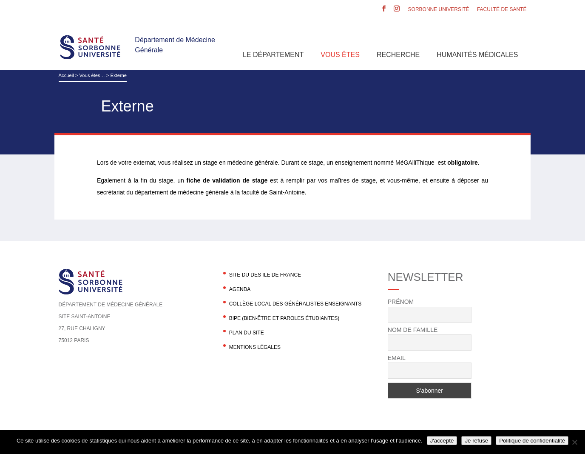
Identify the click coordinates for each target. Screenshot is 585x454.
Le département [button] (273, 54)
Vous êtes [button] (340, 54)
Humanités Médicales (477, 54)
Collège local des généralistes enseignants (295, 304)
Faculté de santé (501, 9)
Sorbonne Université (438, 9)
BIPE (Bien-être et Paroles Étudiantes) (284, 318)
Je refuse (476, 440)
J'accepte (442, 440)
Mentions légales (255, 347)
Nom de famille (412, 329)
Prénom (401, 301)
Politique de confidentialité (532, 440)
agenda (240, 289)
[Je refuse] (574, 442)
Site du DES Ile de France (265, 275)
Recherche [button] (398, 54)
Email (397, 357)
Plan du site (246, 333)
